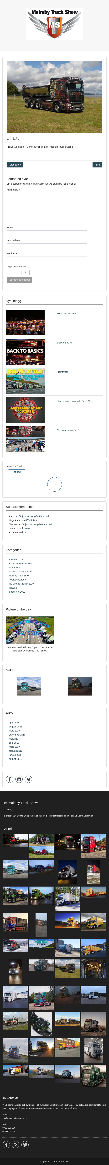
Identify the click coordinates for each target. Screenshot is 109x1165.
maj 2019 (13, 738)
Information (14, 567)
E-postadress (14, 240)
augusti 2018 (15, 759)
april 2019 (14, 742)
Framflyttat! (62, 372)
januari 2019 (15, 755)
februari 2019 (15, 751)
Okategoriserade (17, 579)
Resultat (13, 587)
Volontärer (25, 528)
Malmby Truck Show (19, 575)
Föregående (15, 164)
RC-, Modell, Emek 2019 (21, 583)
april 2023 (14, 722)
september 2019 (17, 734)
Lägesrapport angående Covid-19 (74, 401)
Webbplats (12, 253)
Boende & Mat (16, 559)
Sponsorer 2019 (17, 591)
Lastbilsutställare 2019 (20, 571)
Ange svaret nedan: (16, 266)
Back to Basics (64, 342)
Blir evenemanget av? (68, 430)
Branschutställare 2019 (20, 563)
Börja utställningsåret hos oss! (34, 516)
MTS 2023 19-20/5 (66, 313)
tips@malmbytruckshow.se (14, 1118)
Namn (10, 227)
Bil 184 (23, 532)
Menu (5, 5)
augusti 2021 (15, 726)
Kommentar (13, 189)
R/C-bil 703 (31, 520)
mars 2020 (14, 730)
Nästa (97, 164)
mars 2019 (14, 747)
